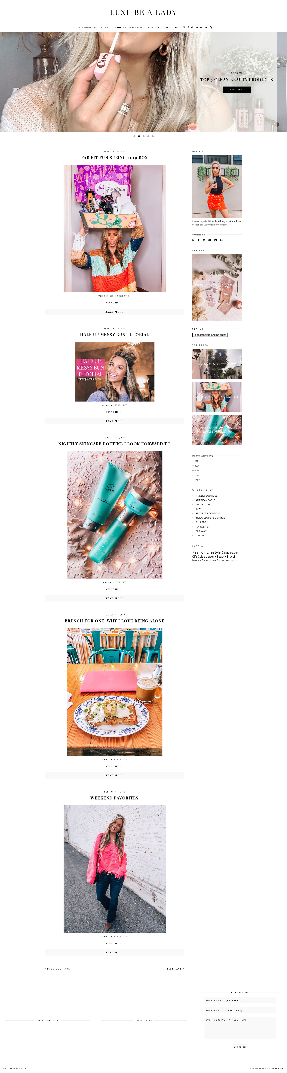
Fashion (198, 552)
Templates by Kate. (273, 1068)
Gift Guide (198, 557)
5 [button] (153, 137)
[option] (143, 82)
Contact (153, 27)
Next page (175, 969)
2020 (197, 466)
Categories (85, 27)
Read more (114, 311)
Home (105, 27)
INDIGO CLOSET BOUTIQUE (210, 518)
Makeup (196, 560)
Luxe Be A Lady (143, 12)
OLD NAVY (201, 531)
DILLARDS (201, 522)
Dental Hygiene (231, 560)
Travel (231, 557)
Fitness (220, 560)
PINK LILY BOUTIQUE (206, 496)
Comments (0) (114, 303)
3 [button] (144, 137)
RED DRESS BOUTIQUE (208, 513)
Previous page (57, 969)
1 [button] (135, 137)
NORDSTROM (203, 504)
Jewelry (211, 557)
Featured (121, 405)
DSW (198, 509)
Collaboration (121, 296)
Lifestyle (121, 759)
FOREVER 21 (202, 527)
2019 (197, 471)
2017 (197, 480)
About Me (172, 27)
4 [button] (149, 137)
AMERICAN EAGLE (205, 500)
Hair (214, 560)
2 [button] (140, 137)
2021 (197, 461)
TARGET (200, 535)
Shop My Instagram (128, 27)
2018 (197, 475)
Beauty (121, 582)
